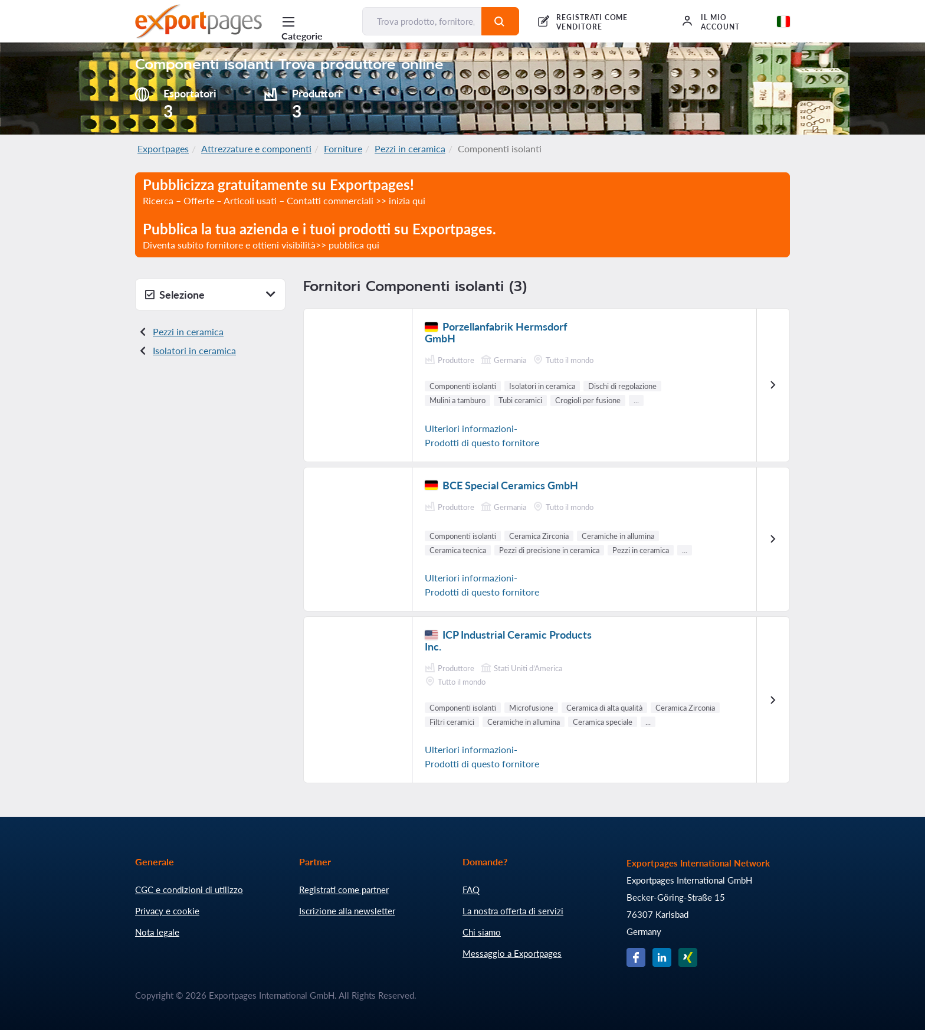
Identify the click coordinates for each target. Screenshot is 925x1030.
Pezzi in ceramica (410, 148)
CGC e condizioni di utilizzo (189, 889)
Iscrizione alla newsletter (347, 910)
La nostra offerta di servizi (512, 910)
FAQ (471, 889)
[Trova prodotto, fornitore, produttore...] (422, 21)
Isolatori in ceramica (194, 350)
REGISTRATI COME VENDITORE (592, 22)
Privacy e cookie (167, 910)
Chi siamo (481, 932)
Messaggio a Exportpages (512, 953)
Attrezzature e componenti (256, 148)
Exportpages (163, 148)
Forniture (343, 148)
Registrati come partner (344, 889)
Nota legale (157, 932)
